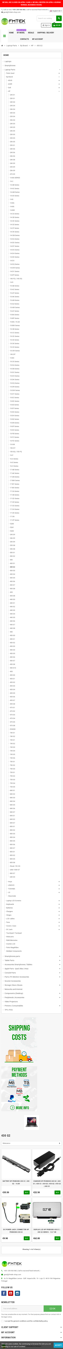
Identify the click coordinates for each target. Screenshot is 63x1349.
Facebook (3, 1293)
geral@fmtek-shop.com (11, 12)
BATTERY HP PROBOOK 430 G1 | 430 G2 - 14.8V (16, 1182)
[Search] (49, 18)
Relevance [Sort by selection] (6, 1143)
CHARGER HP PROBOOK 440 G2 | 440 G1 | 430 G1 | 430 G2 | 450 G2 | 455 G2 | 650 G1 (47, 1183)
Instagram (17, 1293)
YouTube (10, 1293)
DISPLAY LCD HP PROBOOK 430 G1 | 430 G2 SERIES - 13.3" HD (47, 1231)
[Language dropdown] (56, 11)
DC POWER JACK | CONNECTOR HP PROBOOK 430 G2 (16, 1231)
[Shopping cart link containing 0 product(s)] (57, 25)
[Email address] (22, 1308)
